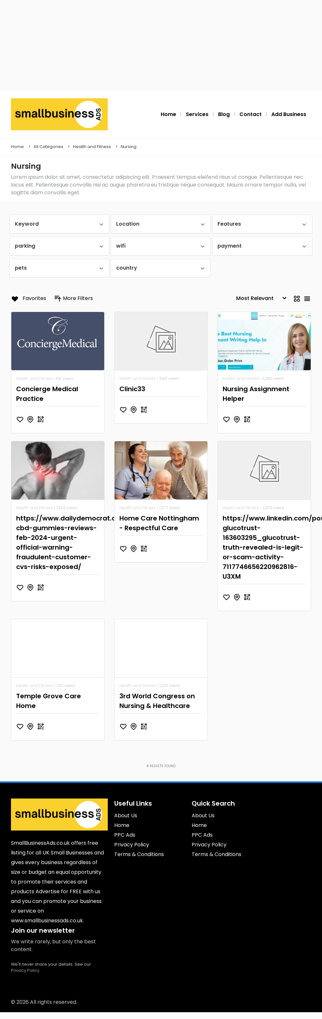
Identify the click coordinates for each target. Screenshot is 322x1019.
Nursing (128, 146)
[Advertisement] (161, 45)
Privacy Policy (25, 970)
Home (17, 146)
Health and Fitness (92, 146)
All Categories (48, 146)
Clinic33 (132, 388)
